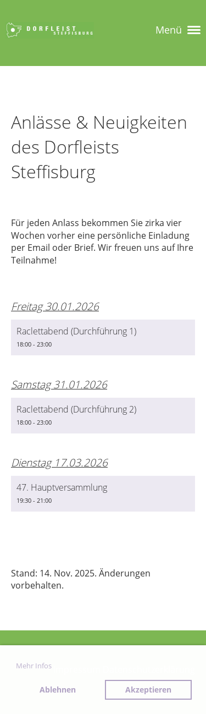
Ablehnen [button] (58, 689)
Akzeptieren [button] (148, 689)
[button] (103, 337)
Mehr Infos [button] (34, 666)
